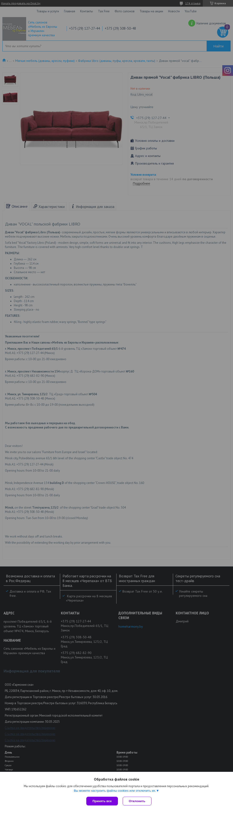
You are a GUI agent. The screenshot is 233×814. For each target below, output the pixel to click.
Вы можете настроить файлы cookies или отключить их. (115, 790)
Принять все (102, 801)
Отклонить (137, 801)
